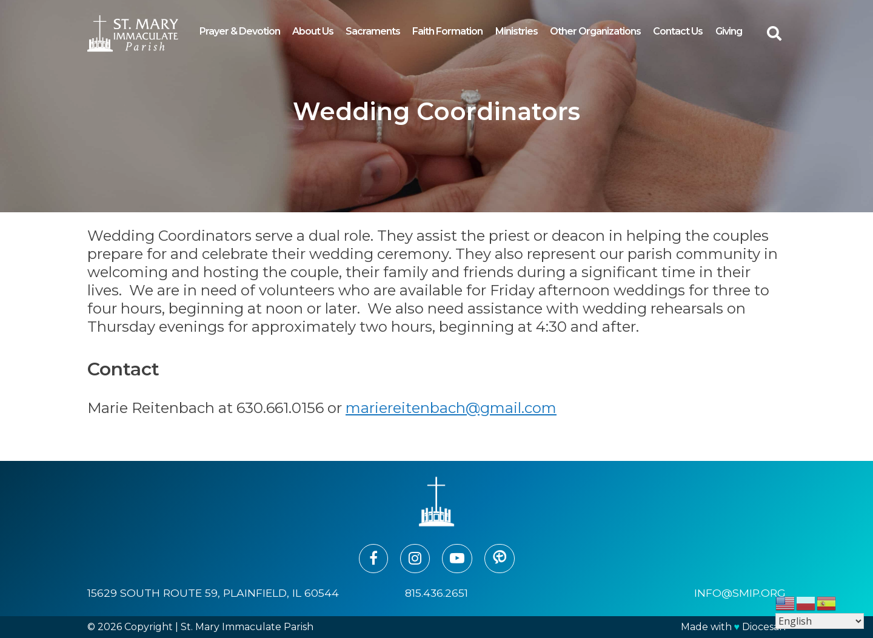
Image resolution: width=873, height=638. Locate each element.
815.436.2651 (436, 592)
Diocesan (764, 627)
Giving (728, 31)
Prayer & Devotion (239, 31)
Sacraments (373, 31)
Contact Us (678, 31)
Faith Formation (447, 31)
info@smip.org (740, 592)
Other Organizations (595, 31)
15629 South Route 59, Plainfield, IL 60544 (213, 592)
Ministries (516, 31)
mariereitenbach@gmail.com (451, 408)
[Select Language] (819, 621)
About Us (312, 31)
